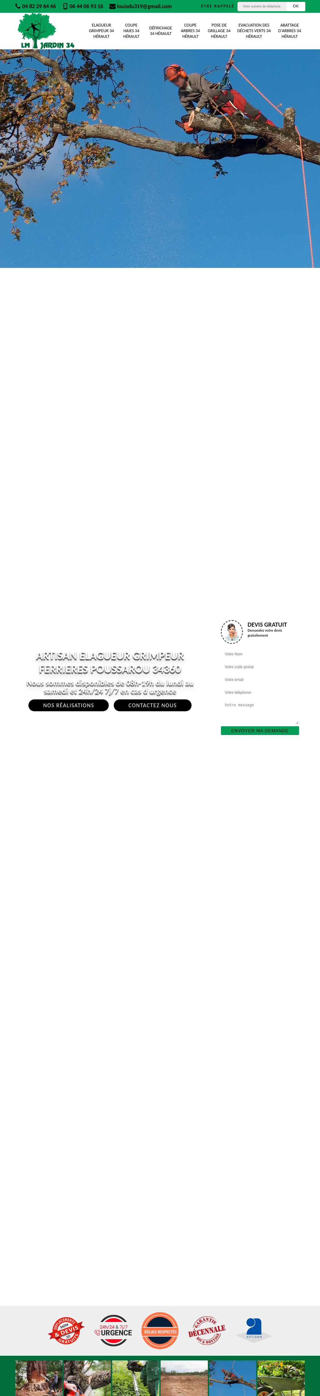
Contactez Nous (152, 705)
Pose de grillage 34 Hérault (219, 30)
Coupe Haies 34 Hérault (131, 30)
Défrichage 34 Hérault (160, 30)
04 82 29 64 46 (35, 6)
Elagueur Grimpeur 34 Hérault (101, 30)
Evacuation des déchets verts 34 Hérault (254, 30)
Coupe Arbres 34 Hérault (190, 30)
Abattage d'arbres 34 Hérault (289, 30)
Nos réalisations (68, 705)
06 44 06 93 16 (82, 6)
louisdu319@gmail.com (140, 6)
